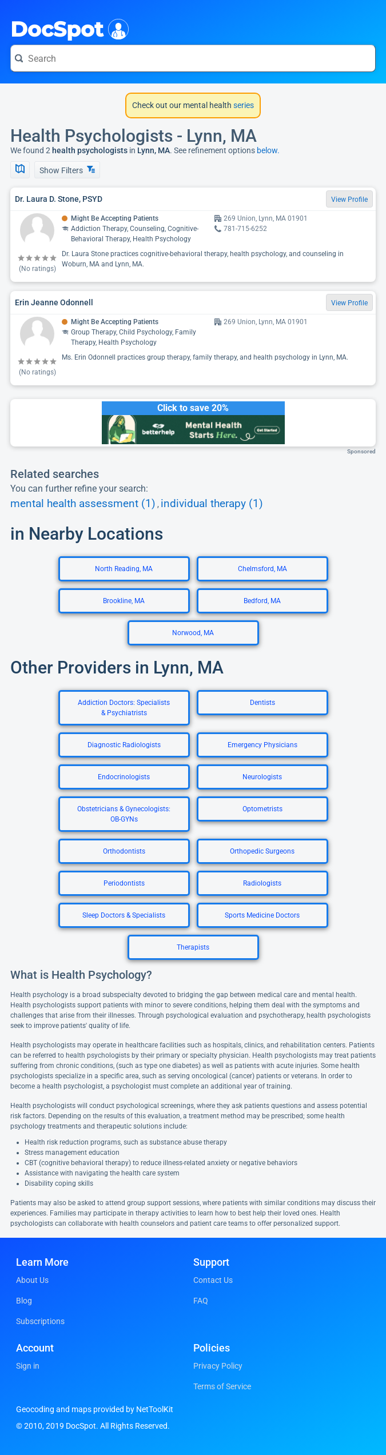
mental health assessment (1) (83, 503)
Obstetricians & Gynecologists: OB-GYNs (123, 814)
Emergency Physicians (262, 745)
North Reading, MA (124, 569)
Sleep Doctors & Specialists (123, 915)
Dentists (262, 703)
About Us (32, 1280)
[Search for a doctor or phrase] (193, 58)
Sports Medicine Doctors (262, 915)
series (243, 105)
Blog (24, 1300)
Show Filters (67, 170)
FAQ (200, 1300)
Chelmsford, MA (262, 569)
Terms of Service (222, 1386)
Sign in (27, 1365)
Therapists (193, 947)
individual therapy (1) (212, 503)
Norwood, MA (193, 633)
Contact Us (213, 1280)
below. (268, 150)
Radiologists (262, 883)
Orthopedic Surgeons (262, 851)
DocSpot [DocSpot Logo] (67, 28)
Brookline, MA (124, 601)
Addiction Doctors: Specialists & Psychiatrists (124, 708)
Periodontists (124, 883)
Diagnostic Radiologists (124, 745)
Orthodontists (124, 851)
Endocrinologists (124, 777)
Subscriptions (40, 1321)
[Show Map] (20, 169)
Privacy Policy (217, 1365)
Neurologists (262, 777)
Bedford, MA (262, 601)
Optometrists (262, 809)
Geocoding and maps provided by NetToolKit (94, 1409)
